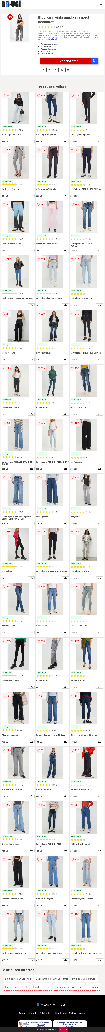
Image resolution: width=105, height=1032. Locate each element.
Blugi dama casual (41, 986)
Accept (63, 1029)
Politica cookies (77, 1013)
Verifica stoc (79, 61)
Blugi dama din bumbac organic (52, 978)
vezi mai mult (51, 39)
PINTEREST (60, 1004)
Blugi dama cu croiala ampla (69, 986)
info (31, 141)
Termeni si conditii (28, 1013)
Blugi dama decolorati (16, 986)
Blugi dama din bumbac (84, 978)
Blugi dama (93, 986)
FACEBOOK (44, 1004)
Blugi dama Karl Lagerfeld (18, 978)
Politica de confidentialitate (53, 1013)
